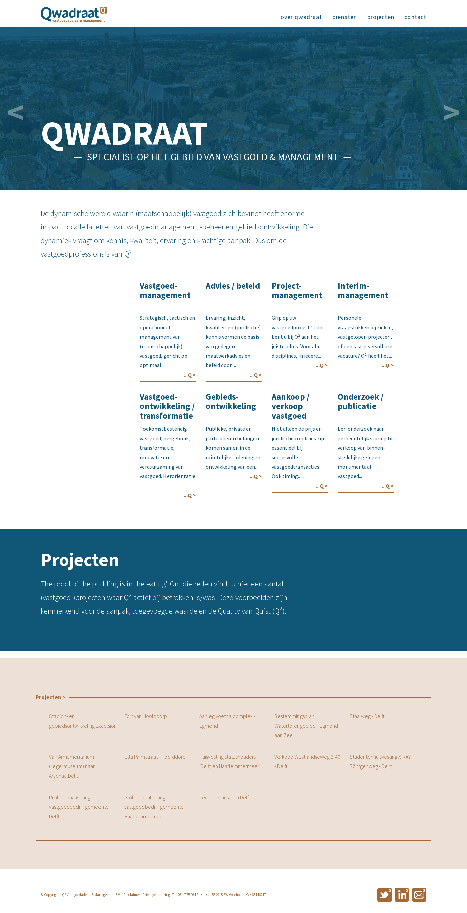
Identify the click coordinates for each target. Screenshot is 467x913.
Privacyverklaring (156, 894)
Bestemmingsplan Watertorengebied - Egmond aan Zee (306, 725)
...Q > (190, 374)
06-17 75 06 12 (188, 894)
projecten (380, 17)
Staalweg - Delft (367, 716)
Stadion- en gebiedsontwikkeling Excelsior (82, 721)
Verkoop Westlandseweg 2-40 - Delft (307, 761)
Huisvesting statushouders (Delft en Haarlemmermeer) (230, 761)
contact (415, 17)
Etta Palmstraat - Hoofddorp (155, 756)
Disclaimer (131, 894)
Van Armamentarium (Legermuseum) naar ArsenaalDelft (72, 766)
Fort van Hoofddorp (145, 716)
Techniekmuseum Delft (224, 797)
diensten (344, 17)
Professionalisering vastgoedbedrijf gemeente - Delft (80, 807)
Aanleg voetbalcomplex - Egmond (227, 721)
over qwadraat (301, 17)
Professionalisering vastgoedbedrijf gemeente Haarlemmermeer (154, 807)
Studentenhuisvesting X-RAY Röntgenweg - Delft (380, 761)
